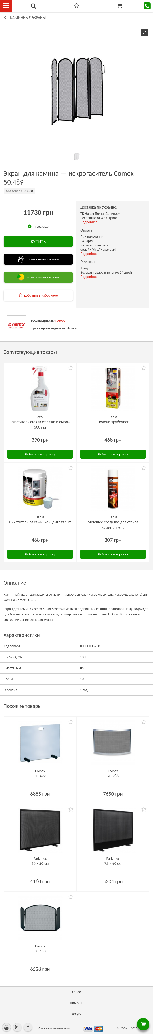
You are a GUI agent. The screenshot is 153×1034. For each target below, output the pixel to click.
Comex (60, 321)
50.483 (40, 951)
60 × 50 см (40, 863)
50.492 (40, 776)
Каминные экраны (28, 17)
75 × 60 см (112, 863)
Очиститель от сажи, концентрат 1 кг (40, 522)
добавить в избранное (41, 295)
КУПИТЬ (38, 241)
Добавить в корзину (40, 454)
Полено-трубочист (112, 421)
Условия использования (54, 1028)
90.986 (113, 776)
